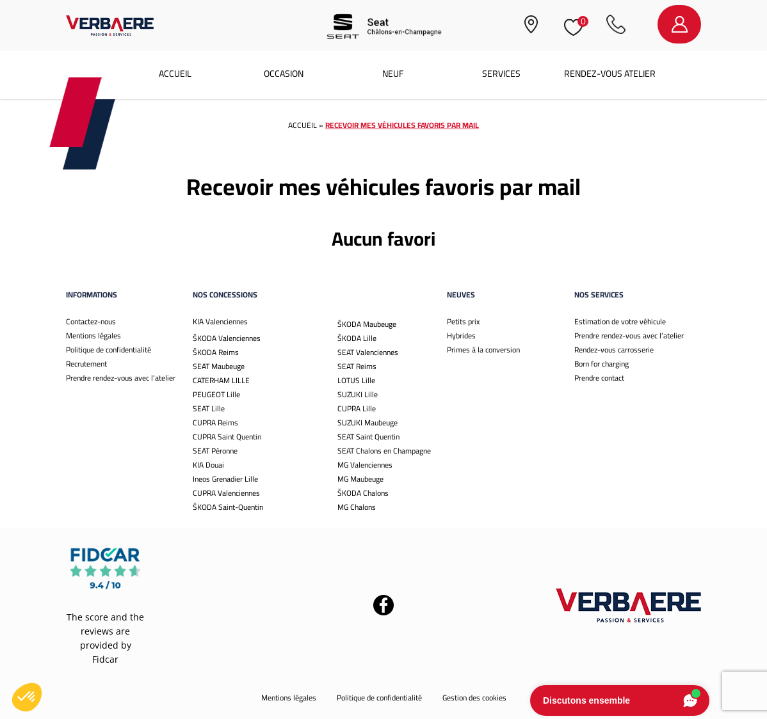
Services (501, 73)
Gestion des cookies (474, 697)
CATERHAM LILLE (221, 380)
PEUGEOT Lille (216, 394)
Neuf (392, 73)
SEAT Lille (209, 408)
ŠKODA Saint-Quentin (228, 507)
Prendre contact (599, 377)
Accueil (175, 73)
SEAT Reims (356, 366)
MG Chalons (356, 507)
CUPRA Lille (356, 408)
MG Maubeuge (360, 478)
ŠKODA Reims (216, 352)
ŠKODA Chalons (363, 493)
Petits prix (463, 321)
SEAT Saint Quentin (368, 436)
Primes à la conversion (483, 349)
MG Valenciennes (364, 464)
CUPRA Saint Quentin (227, 436)
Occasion (283, 73)
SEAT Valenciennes (367, 352)
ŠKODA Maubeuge (366, 324)
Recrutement (86, 363)
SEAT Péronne (215, 450)
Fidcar (105, 659)
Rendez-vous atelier (610, 73)
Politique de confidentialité (108, 349)
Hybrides (461, 335)
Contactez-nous (91, 321)
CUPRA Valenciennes (226, 493)
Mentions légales (93, 335)
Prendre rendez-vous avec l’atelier (120, 377)
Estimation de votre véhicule (620, 321)
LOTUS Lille (356, 380)
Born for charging (601, 363)
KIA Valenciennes (220, 321)
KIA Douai (208, 464)
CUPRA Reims (215, 422)
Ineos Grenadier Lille (225, 478)
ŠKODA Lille (356, 338)
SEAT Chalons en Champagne (384, 450)
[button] (27, 697)
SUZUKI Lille (357, 394)
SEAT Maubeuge (219, 366)
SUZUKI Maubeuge (367, 422)
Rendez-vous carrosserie (614, 349)
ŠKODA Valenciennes (227, 338)
